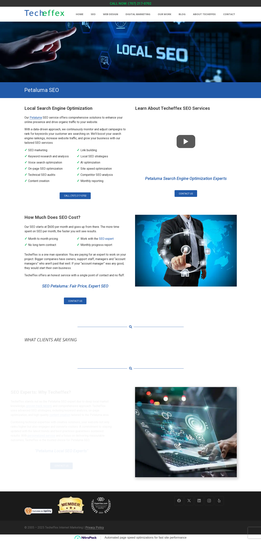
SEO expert (106, 238)
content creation (71, 415)
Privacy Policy (94, 527)
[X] (189, 500)
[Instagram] (209, 500)
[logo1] (44, 14)
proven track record (50, 406)
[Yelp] (219, 500)
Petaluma (36, 117)
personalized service (53, 435)
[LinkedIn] (199, 500)
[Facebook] (179, 500)
